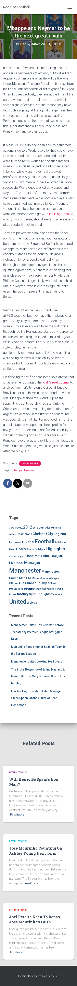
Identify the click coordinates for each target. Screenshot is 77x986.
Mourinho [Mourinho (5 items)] (45, 578)
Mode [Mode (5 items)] (35, 578)
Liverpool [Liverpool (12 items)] (16, 563)
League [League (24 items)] (56, 555)
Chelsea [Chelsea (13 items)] (39, 534)
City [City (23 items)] (49, 533)
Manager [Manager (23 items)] (32, 562)
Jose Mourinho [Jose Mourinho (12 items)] (37, 556)
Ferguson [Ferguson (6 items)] (15, 542)
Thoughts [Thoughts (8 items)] (44, 594)
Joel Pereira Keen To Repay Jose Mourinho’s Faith (35, 919)
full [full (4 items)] (57, 542)
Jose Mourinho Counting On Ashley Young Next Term (35, 851)
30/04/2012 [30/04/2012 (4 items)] (16, 527)
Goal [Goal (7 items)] (12, 549)
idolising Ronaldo (61, 214)
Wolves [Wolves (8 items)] (32, 603)
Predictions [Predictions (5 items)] (16, 588)
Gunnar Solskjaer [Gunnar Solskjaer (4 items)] (36, 549)
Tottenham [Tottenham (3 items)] (56, 594)
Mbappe (17, 470)
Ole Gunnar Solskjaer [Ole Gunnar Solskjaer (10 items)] (35, 583)
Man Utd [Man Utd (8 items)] (25, 578)
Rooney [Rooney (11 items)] (22, 594)
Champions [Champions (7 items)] (24, 534)
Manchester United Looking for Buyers (36, 661)
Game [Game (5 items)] (62, 542)
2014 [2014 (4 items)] (42, 527)
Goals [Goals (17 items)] (21, 549)
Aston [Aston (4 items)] (12, 534)
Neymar (29, 470)
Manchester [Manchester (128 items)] (25, 570)
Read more (17, 814)
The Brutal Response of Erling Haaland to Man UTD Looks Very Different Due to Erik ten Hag (38, 676)
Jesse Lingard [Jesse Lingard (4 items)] (17, 556)
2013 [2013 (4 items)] (35, 527)
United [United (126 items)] (17, 601)
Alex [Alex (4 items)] (47, 527)
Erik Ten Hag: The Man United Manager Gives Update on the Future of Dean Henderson (36, 698)
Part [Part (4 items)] (53, 583)
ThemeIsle (52, 976)
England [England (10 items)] (60, 534)
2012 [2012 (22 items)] (27, 527)
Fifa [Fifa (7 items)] (24, 542)
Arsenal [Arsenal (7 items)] (56, 527)
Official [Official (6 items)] (13, 583)
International (30, 463)
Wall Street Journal (55, 382)
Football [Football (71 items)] (44, 541)
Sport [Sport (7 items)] (32, 594)
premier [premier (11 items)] (30, 588)
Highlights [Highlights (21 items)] (55, 549)
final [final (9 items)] (31, 542)
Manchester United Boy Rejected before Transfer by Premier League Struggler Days (37, 631)
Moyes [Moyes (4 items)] (55, 578)
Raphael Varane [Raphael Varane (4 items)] (45, 588)
